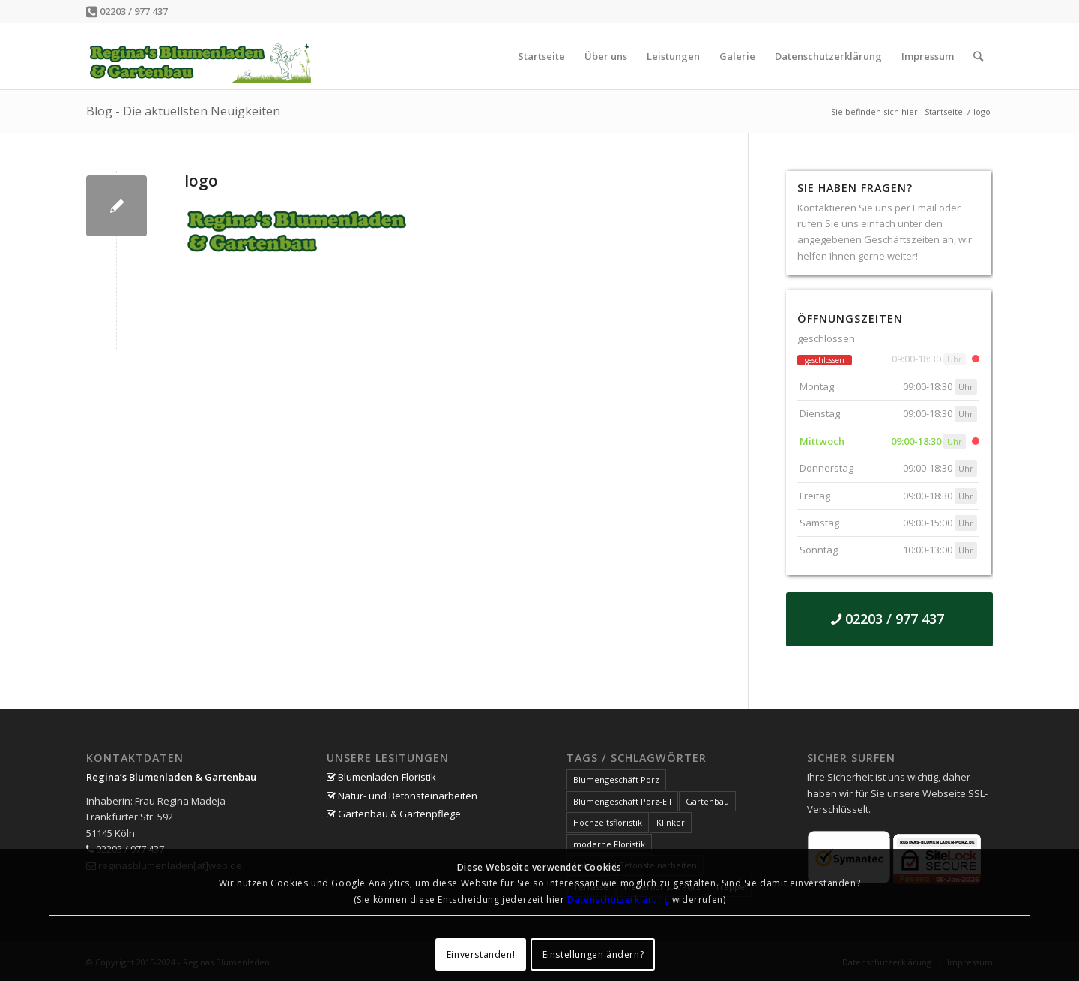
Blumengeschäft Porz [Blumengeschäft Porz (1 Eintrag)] (616, 779)
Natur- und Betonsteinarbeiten (402, 795)
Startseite (944, 111)
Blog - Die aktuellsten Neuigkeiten (183, 111)
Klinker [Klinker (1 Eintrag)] (670, 822)
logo (201, 180)
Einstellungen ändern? (593, 954)
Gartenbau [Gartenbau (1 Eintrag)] (707, 801)
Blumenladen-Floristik (381, 777)
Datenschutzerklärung (618, 899)
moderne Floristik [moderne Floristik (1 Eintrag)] (609, 844)
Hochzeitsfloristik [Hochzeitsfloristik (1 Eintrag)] (607, 822)
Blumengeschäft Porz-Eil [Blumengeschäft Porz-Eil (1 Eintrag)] (622, 801)
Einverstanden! (481, 954)
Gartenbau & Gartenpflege (394, 813)
